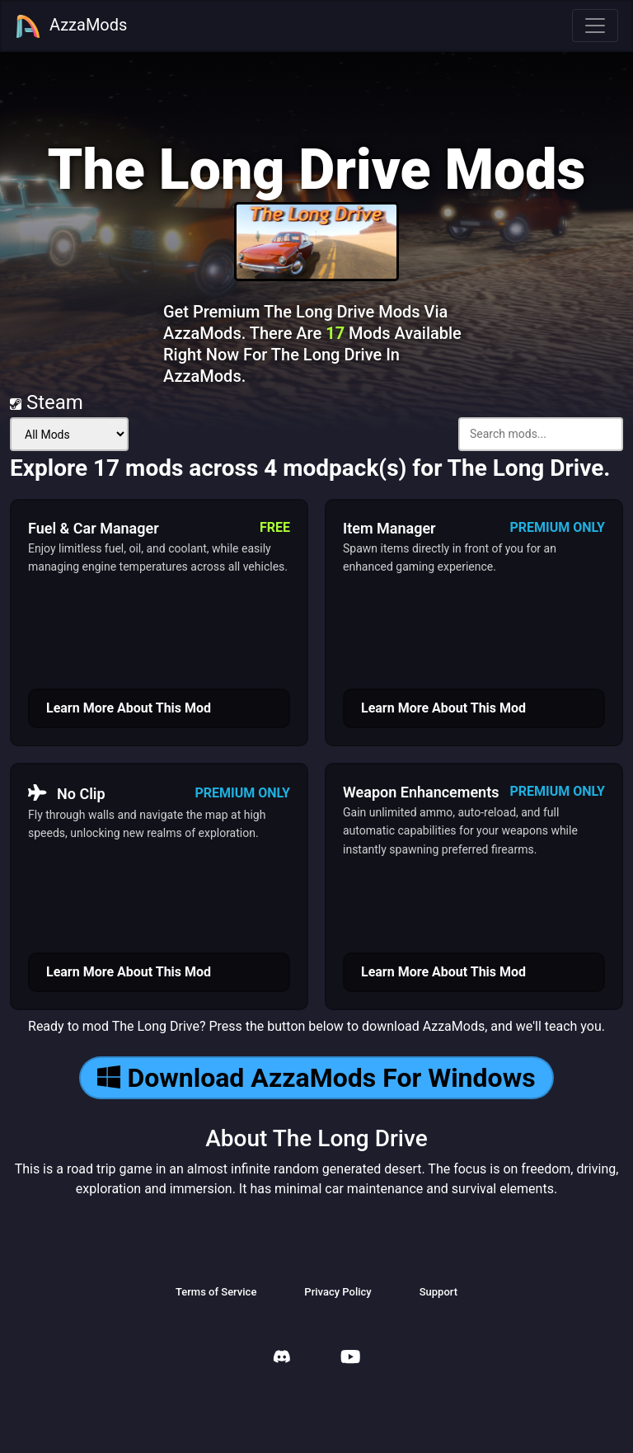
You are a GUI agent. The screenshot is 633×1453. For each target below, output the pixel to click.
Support (438, 1292)
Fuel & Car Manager (93, 528)
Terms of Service (216, 1292)
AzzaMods (71, 26)
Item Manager (389, 528)
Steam (46, 402)
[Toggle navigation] (595, 25)
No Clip (67, 793)
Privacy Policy (337, 1292)
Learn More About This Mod (128, 708)
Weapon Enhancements (421, 792)
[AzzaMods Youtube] (350, 1359)
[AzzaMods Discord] (282, 1358)
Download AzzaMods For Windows (316, 1077)
